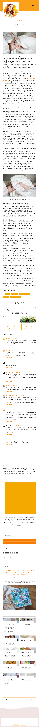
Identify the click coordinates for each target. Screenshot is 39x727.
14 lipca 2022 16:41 (13, 350)
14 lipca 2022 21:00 (17, 362)
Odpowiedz (9, 346)
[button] (28, 3)
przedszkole (23, 294)
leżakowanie (14, 294)
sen (29, 294)
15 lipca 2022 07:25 (19, 395)
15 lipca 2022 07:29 (27, 409)
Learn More (16, 724)
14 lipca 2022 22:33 (16, 372)
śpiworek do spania (15, 297)
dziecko (7, 294)
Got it (23, 724)
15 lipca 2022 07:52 (17, 425)
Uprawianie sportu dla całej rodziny (28, 308)
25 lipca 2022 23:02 (22, 439)
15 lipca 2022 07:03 (15, 385)
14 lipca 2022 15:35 (15, 338)
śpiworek (6, 297)
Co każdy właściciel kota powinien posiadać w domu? (11, 309)
